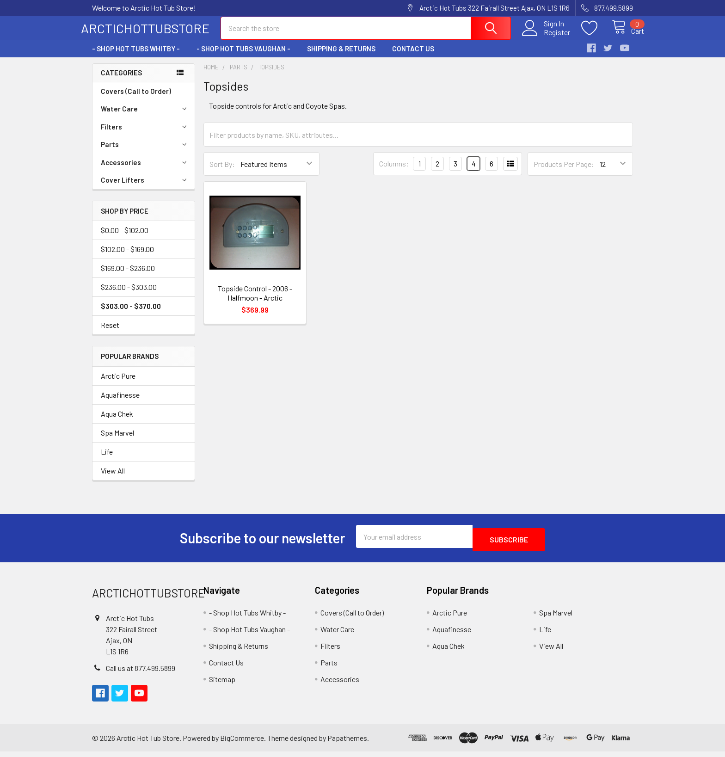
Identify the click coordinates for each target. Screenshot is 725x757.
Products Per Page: (564, 172)
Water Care (145, 117)
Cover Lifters (145, 188)
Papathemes (347, 743)
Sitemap (222, 684)
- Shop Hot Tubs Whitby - (136, 57)
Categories (121, 81)
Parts (145, 152)
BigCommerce (242, 743)
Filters (145, 135)
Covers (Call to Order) (136, 99)
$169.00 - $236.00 (128, 276)
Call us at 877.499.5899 (140, 673)
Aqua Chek (117, 422)
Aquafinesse (120, 403)
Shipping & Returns (341, 57)
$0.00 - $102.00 (124, 238)
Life (107, 459)
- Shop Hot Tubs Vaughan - (243, 57)
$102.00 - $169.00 (127, 257)
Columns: (394, 171)
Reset (110, 333)
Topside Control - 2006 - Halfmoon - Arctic (255, 301)
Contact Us (413, 57)
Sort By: (222, 172)
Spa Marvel (117, 441)
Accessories (145, 170)
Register (547, 37)
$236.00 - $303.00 (129, 295)
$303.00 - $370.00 (131, 314)
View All (113, 478)
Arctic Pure (118, 384)
